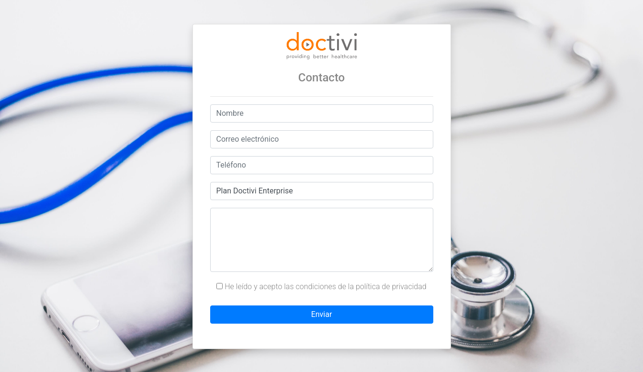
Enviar (321, 314)
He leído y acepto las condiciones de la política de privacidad (321, 286)
